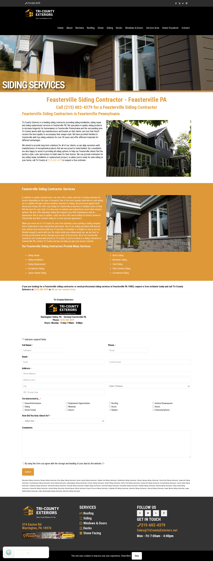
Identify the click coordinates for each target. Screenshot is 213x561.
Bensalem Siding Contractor (31, 480)
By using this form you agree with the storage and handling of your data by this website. (65, 463)
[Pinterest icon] (187, 3)
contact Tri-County (44, 241)
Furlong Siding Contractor (168, 483)
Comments (27, 427)
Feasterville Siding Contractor (149, 483)
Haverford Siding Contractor (110, 486)
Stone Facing (30, 410)
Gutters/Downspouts (164, 403)
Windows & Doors (95, 523)
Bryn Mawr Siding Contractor (66, 480)
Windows (72, 406)
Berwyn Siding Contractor (49, 480)
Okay (137, 555)
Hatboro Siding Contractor (92, 486)
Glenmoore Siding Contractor (57, 486)
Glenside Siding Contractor (75, 486)
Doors (114, 406)
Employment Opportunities (79, 403)
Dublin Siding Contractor (112, 483)
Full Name (27, 345)
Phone (111, 345)
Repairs (115, 410)
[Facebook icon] (176, 3)
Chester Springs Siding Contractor (147, 480)
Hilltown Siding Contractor (147, 486)
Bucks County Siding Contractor (87, 480)
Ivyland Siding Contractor (56, 488)
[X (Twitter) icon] (180, 3)
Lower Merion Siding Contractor (174, 488)
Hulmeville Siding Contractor (38, 488)
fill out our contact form (63, 289)
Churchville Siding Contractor (168, 480)
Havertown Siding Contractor (129, 486)
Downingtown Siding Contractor (77, 483)
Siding (27, 406)
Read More (126, 555)
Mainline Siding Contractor (71, 491)
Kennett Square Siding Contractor (75, 488)
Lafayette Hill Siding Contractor (118, 488)
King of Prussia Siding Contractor (97, 488)
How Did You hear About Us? (36, 415)
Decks (157, 406)
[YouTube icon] (183, 3)
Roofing (115, 403)
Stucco (71, 410)
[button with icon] (140, 513)
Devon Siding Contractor (58, 483)
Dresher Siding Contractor (95, 483)
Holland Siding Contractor (164, 486)
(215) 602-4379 (78, 107)
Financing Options (162, 410)
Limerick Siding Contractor (155, 488)
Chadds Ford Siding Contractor (106, 480)
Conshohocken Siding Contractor (39, 483)
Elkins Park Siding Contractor (130, 483)
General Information (33, 403)
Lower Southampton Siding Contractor (50, 491)
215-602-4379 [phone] (33, 3)
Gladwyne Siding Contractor (38, 486)
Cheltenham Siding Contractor (126, 480)
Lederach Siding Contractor (137, 488)
